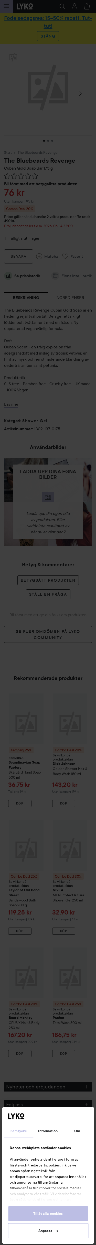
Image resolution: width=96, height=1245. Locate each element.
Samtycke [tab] (18, 1131)
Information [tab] (48, 1131)
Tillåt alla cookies (48, 1213)
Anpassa (48, 1231)
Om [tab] (77, 1131)
